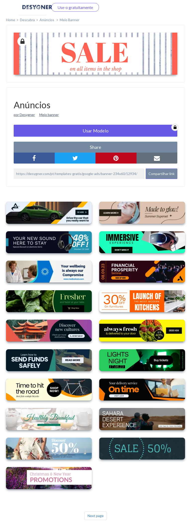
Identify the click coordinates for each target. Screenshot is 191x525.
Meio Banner (69, 20)
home (10, 20)
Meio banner (49, 115)
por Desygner (24, 115)
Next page (96, 516)
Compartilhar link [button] (161, 174)
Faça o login (33, 7)
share (95, 147)
